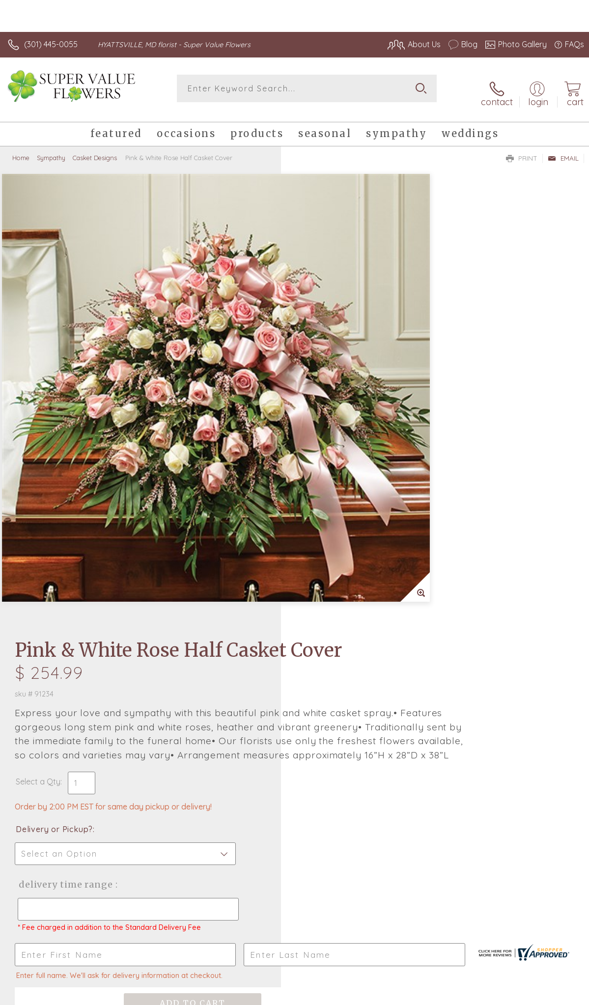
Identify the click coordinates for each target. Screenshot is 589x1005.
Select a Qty (319, 367)
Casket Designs (95, 150)
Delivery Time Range (345, 470)
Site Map (548, 995)
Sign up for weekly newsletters (294, 755)
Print (521, 150)
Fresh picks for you (294, 700)
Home (20, 150)
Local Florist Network (487, 995)
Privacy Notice (417, 995)
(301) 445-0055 (51, 44)
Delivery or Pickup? (335, 415)
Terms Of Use (359, 995)
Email (563, 150)
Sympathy (51, 150)
